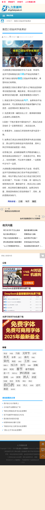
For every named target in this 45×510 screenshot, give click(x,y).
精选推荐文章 (9, 451)
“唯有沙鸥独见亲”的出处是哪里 (15, 411)
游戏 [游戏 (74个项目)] (6, 377)
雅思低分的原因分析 (12, 211)
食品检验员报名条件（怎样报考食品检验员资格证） (34, 246)
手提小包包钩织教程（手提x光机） (13, 238)
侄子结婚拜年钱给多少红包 (14, 415)
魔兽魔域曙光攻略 (31, 230)
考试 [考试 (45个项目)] (30, 381)
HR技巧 (20, 2)
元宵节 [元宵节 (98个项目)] (26, 353)
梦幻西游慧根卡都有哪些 (12, 242)
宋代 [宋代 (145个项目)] (6, 361)
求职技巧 (11, 2)
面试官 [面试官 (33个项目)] (13, 389)
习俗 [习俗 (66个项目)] (18, 353)
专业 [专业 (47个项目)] (5, 353)
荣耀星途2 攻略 (30, 234)
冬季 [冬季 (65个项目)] (14, 357)
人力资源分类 (30, 2)
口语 (22, 74)
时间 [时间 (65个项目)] (12, 369)
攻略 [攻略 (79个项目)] (35, 365)
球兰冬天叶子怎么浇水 (11, 230)
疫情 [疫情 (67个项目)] (18, 377)
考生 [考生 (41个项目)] (24, 381)
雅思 (20, 78)
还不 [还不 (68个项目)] (38, 385)
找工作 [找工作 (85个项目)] (14, 365)
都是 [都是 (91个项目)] (6, 389)
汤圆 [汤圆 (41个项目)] (33, 373)
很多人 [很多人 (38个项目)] (6, 365)
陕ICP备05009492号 (34, 451)
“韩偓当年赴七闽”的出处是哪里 (15, 426)
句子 (26, 100)
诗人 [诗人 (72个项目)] (25, 385)
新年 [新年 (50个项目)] (5, 369)
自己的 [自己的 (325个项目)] (9, 385)
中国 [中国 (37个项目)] (11, 353)
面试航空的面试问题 (11, 419)
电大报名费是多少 (10, 234)
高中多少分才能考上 (11, 403)
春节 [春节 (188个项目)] (20, 369)
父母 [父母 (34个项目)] (12, 377)
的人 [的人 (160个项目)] (26, 376)
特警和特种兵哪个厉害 (12, 422)
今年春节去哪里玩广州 (12, 407)
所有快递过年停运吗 (31, 242)
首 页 (4, 2)
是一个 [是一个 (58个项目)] (6, 373)
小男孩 (22, 462)
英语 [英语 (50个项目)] (18, 385)
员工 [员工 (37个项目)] (19, 357)
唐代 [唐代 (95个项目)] (26, 357)
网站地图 (17, 451)
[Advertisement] (22, 487)
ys (8, 37)
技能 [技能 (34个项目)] (29, 365)
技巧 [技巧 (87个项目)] (23, 365)
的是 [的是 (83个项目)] (34, 377)
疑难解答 (24, 451)
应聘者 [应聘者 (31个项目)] (34, 361)
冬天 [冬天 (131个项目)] (6, 357)
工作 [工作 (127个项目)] (27, 361)
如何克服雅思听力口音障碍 (30, 218)
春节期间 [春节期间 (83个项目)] (29, 369)
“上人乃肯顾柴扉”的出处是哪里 (13, 246)
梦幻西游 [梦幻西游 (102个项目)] (24, 373)
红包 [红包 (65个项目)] (18, 381)
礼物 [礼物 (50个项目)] (5, 381)
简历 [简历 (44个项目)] (11, 381)
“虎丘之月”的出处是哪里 (13, 430)
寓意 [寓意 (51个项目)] (14, 361)
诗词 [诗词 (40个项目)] (31, 385)
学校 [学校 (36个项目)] (33, 357)
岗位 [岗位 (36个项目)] (19, 361)
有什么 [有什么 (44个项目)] (14, 373)
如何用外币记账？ (31, 238)
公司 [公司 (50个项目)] (34, 353)
